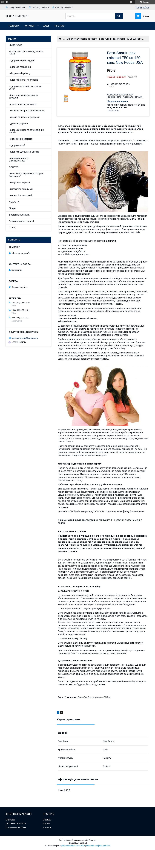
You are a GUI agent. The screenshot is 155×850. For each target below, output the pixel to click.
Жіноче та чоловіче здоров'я (82, 39)
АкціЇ (46, 26)
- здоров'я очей (17, 145)
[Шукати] (119, 16)
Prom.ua (92, 840)
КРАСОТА (14, 202)
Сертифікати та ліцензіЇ (21, 221)
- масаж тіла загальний (21, 189)
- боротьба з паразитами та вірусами (23, 96)
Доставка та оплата (19, 214)
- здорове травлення (20, 67)
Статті (12, 227)
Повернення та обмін (16, 827)
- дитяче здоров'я (18, 123)
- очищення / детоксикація (23, 104)
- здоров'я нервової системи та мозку (25, 87)
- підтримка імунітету (20, 73)
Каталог (29, 26)
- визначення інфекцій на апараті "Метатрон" (26, 174)
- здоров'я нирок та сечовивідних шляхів (26, 131)
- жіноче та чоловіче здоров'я (24, 117)
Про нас (59, 26)
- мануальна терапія (19, 182)
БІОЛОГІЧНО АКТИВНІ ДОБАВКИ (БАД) (26, 52)
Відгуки (12, 208)
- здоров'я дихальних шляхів (24, 151)
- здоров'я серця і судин (21, 60)
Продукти (10, 819)
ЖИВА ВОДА (15, 45)
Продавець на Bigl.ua (77, 843)
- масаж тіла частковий (20, 195)
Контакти (47, 827)
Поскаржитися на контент (73, 846)
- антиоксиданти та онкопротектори (19, 159)
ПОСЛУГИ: (14, 167)
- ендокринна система (20, 139)
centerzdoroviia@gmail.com (25, 338)
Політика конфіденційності (98, 846)
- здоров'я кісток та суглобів (23, 80)
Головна (14, 26)
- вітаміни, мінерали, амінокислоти (26, 110)
